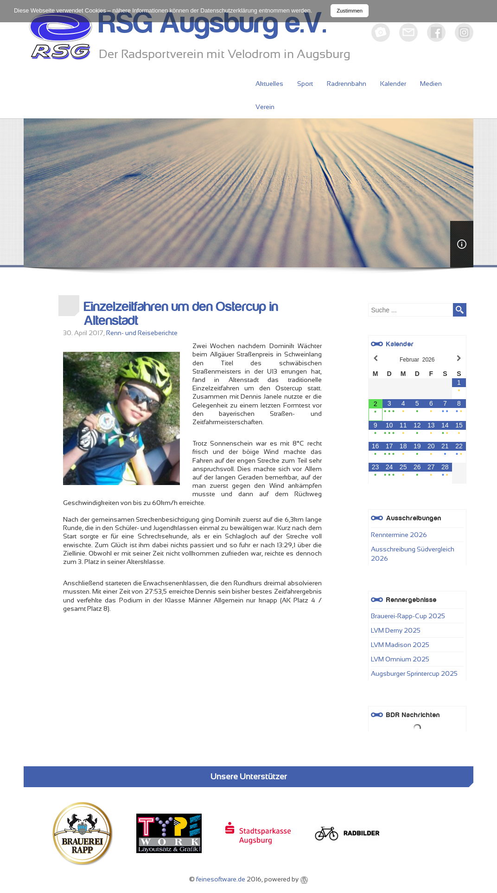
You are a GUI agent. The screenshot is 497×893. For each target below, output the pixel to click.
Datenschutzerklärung (228, 10)
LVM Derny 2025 (396, 630)
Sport (305, 83)
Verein (264, 106)
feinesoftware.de (220, 879)
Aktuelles (269, 83)
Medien (431, 83)
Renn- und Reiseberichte (142, 332)
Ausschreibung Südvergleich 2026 (412, 553)
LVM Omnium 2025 (400, 659)
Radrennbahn (346, 83)
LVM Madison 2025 (400, 644)
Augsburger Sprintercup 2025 (414, 673)
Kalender (393, 83)
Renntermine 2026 (399, 534)
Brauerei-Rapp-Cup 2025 (408, 616)
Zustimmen (350, 10)
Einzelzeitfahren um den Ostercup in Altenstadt (181, 314)
